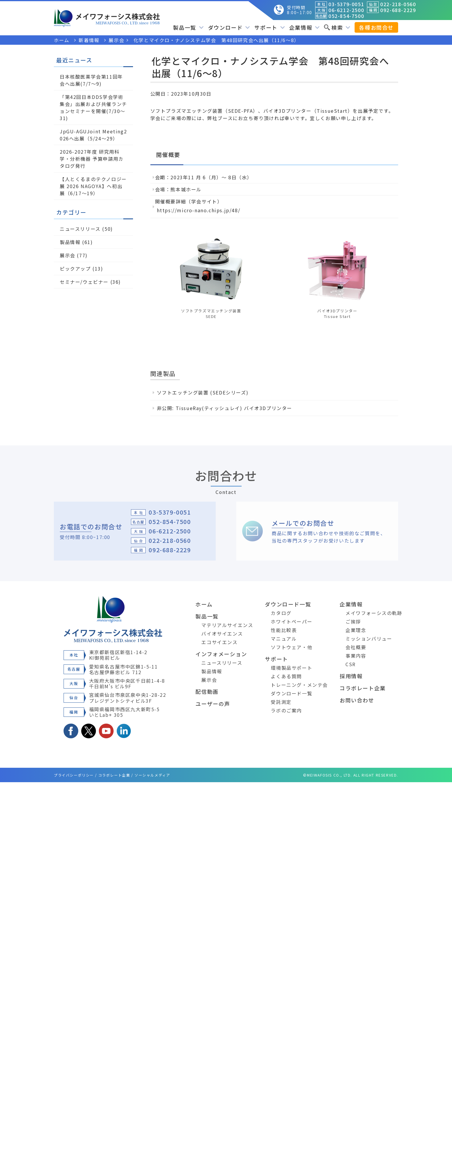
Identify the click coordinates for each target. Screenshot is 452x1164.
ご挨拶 (353, 621)
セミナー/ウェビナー (84, 281)
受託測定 (281, 701)
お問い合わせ (357, 700)
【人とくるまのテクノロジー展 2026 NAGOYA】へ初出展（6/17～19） (93, 186)
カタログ (281, 612)
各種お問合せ (376, 27)
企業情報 (304, 27)
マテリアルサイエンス (227, 625)
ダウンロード (229, 27)
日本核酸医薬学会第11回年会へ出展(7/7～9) (91, 80)
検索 (337, 27)
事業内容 (355, 655)
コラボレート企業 (363, 688)
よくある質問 (286, 676)
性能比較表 (284, 630)
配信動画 (206, 691)
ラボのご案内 (286, 710)
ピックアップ (75, 268)
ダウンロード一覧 (288, 604)
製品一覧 (188, 27)
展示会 (67, 255)
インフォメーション (221, 654)
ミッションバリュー (368, 638)
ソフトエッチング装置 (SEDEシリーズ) (203, 392)
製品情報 (70, 242)
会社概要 (355, 647)
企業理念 (355, 630)
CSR (350, 664)
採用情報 (351, 676)
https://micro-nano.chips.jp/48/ (198, 210)
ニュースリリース (80, 228)
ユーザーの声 (212, 703)
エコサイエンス (219, 642)
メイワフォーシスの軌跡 (374, 612)
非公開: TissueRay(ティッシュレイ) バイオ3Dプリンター (224, 408)
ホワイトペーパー (291, 621)
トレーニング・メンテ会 (299, 684)
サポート (269, 27)
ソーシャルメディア (152, 774)
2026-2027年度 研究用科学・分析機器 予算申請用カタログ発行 (92, 158)
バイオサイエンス (222, 633)
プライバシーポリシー (74, 774)
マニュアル (284, 638)
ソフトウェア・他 (291, 647)
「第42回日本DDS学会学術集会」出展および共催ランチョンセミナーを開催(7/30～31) (93, 107)
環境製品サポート (291, 667)
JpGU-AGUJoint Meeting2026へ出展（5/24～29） (93, 135)
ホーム (203, 604)
